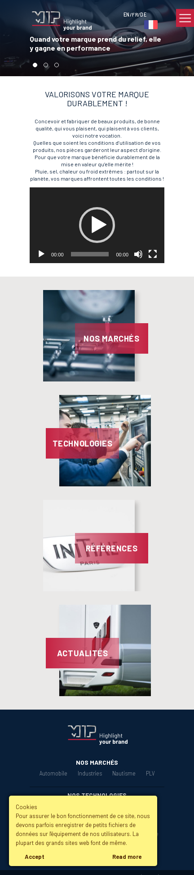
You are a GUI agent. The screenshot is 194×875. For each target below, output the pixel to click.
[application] (97, 225)
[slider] (90, 254)
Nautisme (123, 773)
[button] (97, 225)
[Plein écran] (152, 254)
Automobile (54, 773)
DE (143, 14)
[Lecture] (41, 254)
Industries (90, 773)
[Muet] (138, 254)
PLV (149, 773)
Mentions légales (99, 868)
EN (126, 14)
